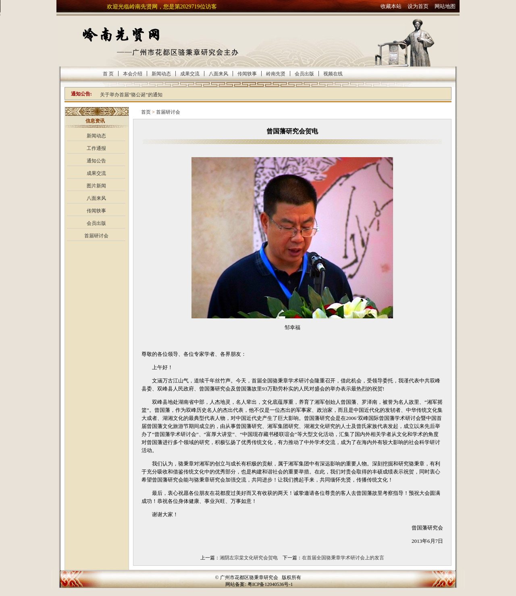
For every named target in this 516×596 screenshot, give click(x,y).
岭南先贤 (275, 74)
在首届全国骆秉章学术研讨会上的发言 (343, 558)
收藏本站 (391, 6)
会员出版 (304, 74)
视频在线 (333, 74)
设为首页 (418, 6)
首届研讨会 (96, 236)
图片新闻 (96, 186)
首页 (146, 112)
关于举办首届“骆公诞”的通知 (131, 95)
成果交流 (190, 74)
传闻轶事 (247, 74)
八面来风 (218, 74)
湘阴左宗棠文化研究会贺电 (249, 558)
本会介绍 (132, 74)
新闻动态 (161, 74)
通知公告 (96, 161)
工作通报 (96, 148)
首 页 (108, 74)
